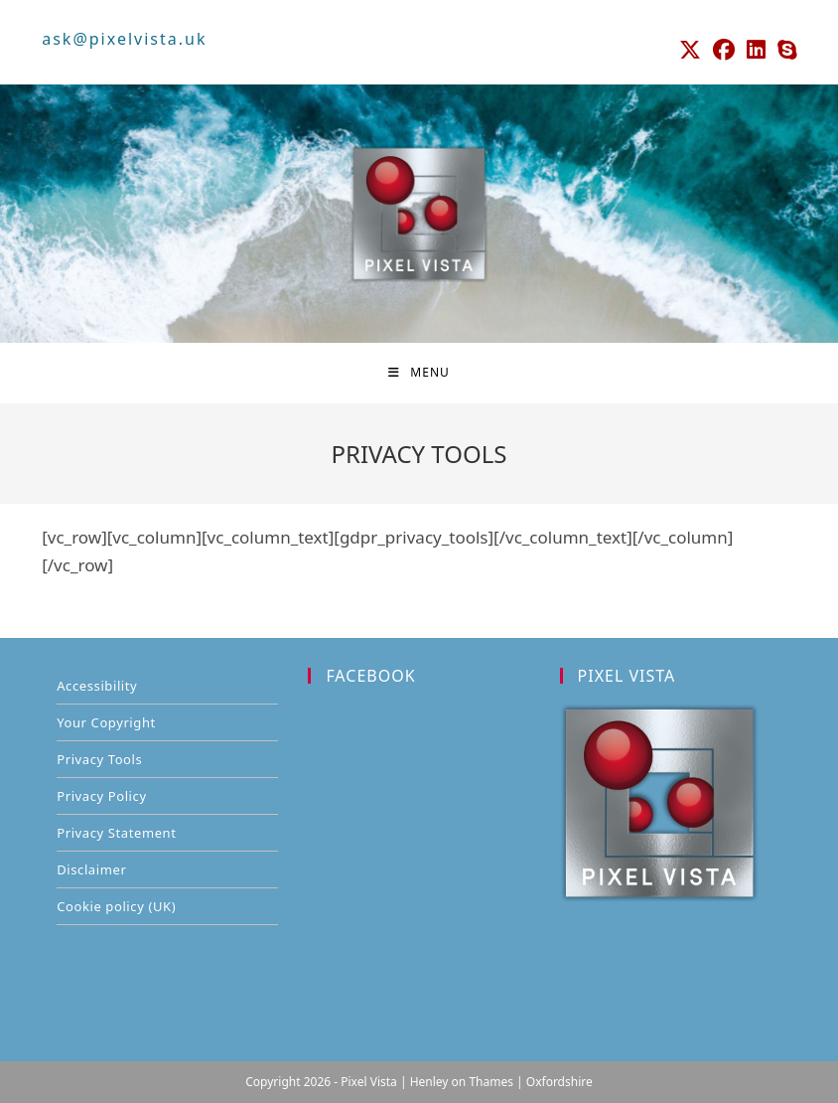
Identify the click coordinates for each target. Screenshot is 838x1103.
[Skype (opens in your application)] (783, 50)
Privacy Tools (99, 759)
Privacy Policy (101, 796)
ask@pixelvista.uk (124, 39)
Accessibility (97, 686)
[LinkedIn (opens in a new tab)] (756, 50)
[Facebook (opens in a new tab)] (724, 50)
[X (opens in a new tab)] (690, 50)
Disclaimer (91, 869)
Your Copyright (106, 722)
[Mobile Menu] (419, 372)
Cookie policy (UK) (116, 906)
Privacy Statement (116, 833)
